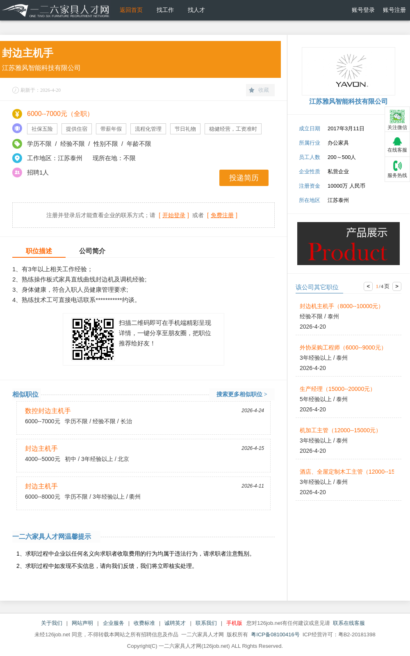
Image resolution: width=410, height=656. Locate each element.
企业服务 (113, 623)
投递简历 (244, 178)
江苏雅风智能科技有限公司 (41, 67)
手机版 (234, 623)
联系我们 (206, 623)
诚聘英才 (175, 623)
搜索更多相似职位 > (241, 394)
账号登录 (363, 10)
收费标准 (144, 623)
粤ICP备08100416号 (275, 634)
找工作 (165, 10)
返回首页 (131, 10)
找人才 (196, 10)
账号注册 (394, 10)
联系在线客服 (349, 623)
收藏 (263, 90)
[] (174, 215)
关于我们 (51, 623)
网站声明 (82, 623)
